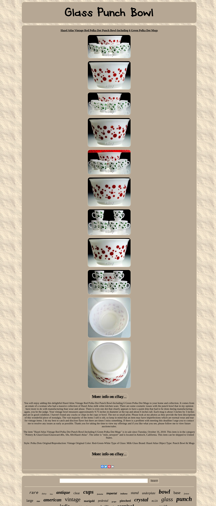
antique (63, 492)
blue (51, 494)
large (29, 500)
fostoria (100, 494)
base (177, 493)
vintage (72, 499)
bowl (164, 492)
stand (135, 493)
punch (184, 499)
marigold (89, 500)
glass (167, 499)
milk (155, 501)
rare (33, 493)
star (38, 501)
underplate (148, 493)
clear (77, 493)
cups (88, 492)
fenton (186, 493)
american (52, 499)
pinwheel (125, 500)
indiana (123, 493)
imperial (111, 493)
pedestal (103, 500)
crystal (141, 499)
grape (114, 502)
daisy (44, 493)
